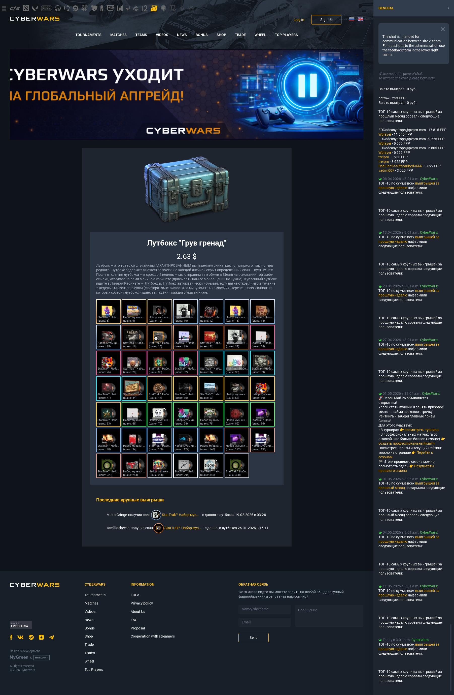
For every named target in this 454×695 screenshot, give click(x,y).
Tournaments (88, 35)
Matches (118, 35)
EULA (135, 594)
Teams (141, 35)
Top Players (286, 35)
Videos (162, 35)
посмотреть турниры (422, 429)
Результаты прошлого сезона (406, 468)
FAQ (134, 619)
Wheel (260, 35)
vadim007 (386, 170)
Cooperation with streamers (153, 636)
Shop (221, 35)
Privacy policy (142, 603)
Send (254, 637)
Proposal (138, 628)
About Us (138, 611)
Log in (299, 19)
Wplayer (384, 134)
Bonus (202, 35)
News (182, 35)
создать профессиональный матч (406, 443)
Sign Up (326, 19)
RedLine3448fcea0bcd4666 (400, 166)
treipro (383, 157)
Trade (240, 35)
